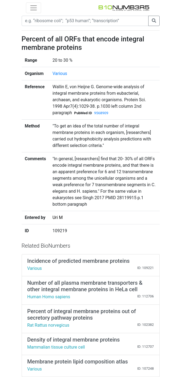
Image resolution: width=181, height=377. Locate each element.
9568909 (101, 113)
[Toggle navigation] (33, 7)
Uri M (57, 217)
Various (59, 73)
